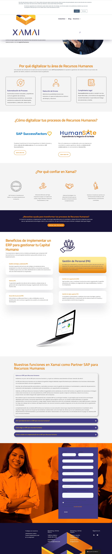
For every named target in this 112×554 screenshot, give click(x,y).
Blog (69, 19)
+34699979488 (74, 537)
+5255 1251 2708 (52, 537)
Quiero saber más (20, 152)
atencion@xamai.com (54, 541)
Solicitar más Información (56, 225)
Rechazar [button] (84, 11)
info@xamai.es (74, 541)
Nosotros (76, 19)
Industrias (61, 19)
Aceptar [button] (76, 11)
